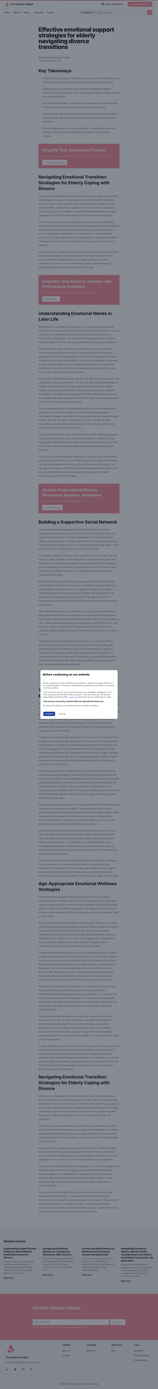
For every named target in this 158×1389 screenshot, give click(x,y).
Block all (62, 714)
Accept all (49, 714)
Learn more (73, 697)
